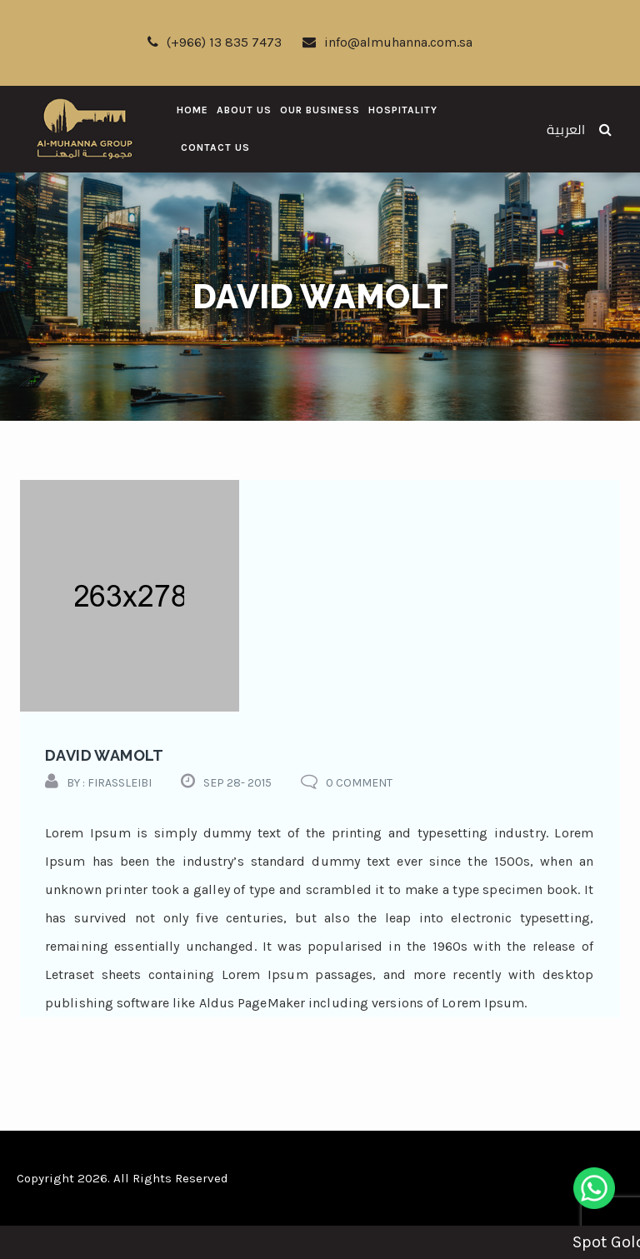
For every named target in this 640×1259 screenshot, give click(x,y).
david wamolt (104, 755)
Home (192, 110)
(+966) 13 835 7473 (215, 42)
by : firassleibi (109, 783)
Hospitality (403, 110)
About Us (244, 110)
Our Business (320, 110)
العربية (566, 129)
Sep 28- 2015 (237, 783)
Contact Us (215, 147)
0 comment (359, 783)
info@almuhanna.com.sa (387, 42)
